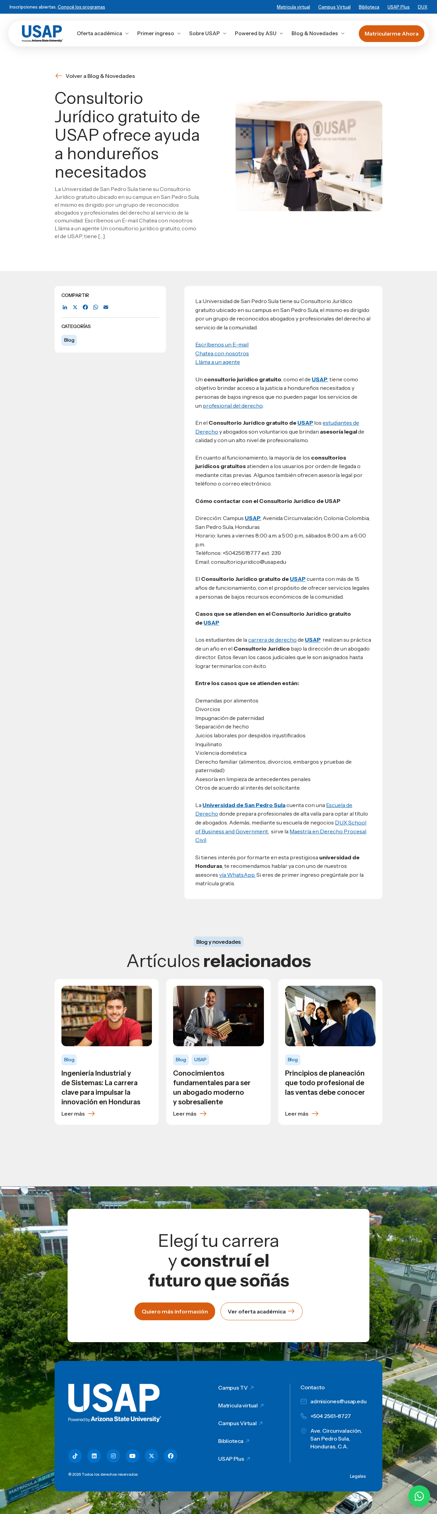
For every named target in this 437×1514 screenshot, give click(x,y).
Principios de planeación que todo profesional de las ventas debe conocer (325, 1082)
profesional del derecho (233, 405)
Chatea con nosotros (222, 353)
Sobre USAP (208, 33)
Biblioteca (369, 7)
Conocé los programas (81, 7)
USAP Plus (398, 7)
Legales (358, 1476)
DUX (422, 7)
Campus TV (233, 1387)
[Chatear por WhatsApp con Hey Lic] (419, 1496)
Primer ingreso (159, 33)
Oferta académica (103, 33)
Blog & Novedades (318, 33)
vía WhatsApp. (237, 874)
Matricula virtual (293, 7)
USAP (305, 422)
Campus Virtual (334, 7)
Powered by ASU (259, 33)
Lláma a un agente (217, 361)
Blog (69, 340)
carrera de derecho (272, 639)
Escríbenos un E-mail (222, 344)
